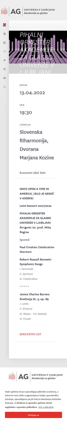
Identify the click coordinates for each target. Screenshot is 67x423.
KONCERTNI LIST (30, 334)
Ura (22, 104)
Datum (23, 85)
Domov (24, 29)
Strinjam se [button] (33, 415)
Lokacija (25, 124)
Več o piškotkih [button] (46, 407)
